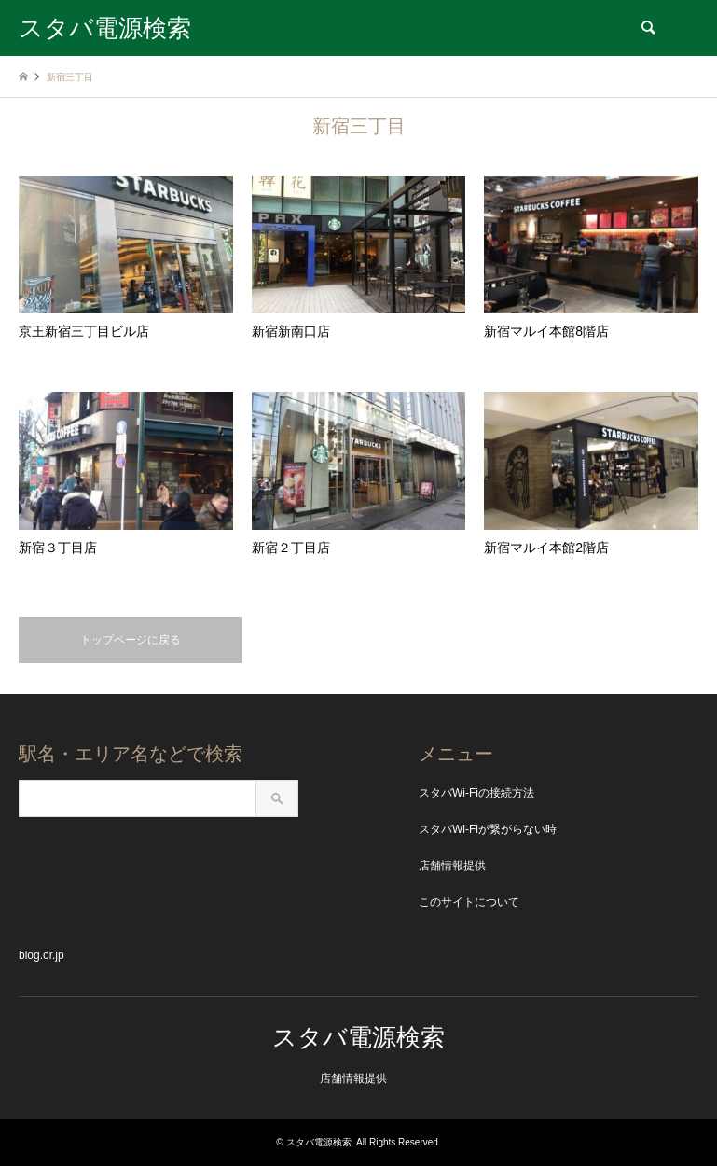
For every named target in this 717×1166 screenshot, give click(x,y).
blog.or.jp (41, 955)
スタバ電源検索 (358, 1037)
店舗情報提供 (452, 865)
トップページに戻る (130, 639)
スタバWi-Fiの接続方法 (476, 792)
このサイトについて (469, 902)
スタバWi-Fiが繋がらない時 (488, 829)
